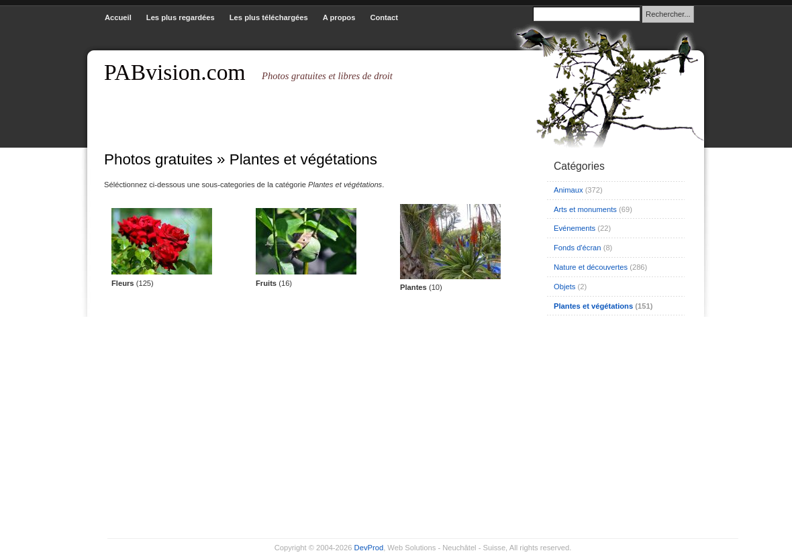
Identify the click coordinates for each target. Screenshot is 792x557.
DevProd (369, 548)
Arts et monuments (585, 209)
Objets (564, 287)
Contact (384, 17)
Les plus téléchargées (269, 17)
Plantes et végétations (593, 306)
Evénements (574, 228)
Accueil (118, 17)
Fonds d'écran (577, 248)
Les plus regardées (180, 17)
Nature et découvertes (591, 267)
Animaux (568, 190)
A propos (339, 17)
